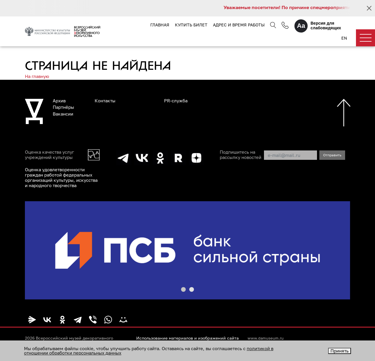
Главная (159, 24)
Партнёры (63, 107)
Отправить (332, 155)
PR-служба (176, 100)
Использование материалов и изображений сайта (187, 338)
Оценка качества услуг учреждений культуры (49, 154)
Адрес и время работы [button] (239, 24)
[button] (183, 289)
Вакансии (63, 113)
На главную (37, 76)
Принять (339, 350)
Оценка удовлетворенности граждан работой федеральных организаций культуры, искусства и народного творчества (61, 177)
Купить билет (191, 24)
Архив (59, 100)
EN (344, 37)
